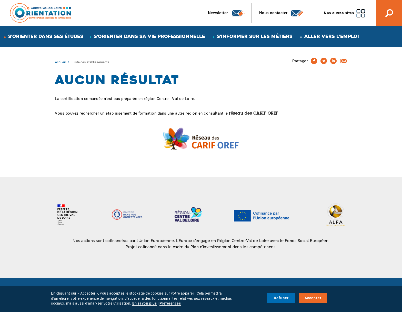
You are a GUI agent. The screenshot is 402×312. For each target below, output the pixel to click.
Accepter (313, 298)
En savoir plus (144, 303)
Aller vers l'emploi (331, 36)
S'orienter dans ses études (45, 36)
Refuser (281, 298)
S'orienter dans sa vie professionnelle (149, 36)
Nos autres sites (339, 13)
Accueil (60, 62)
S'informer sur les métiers (255, 36)
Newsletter (226, 13)
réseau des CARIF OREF (253, 114)
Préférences (170, 303)
